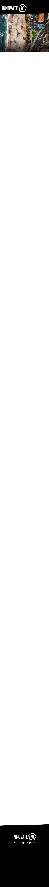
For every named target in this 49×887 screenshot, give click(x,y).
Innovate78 (14, 8)
